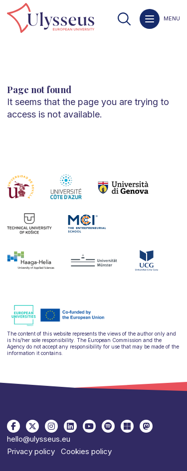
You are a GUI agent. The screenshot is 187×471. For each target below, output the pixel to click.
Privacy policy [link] (31, 451)
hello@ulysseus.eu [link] (38, 439)
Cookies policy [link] (86, 451)
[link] (50, 18)
